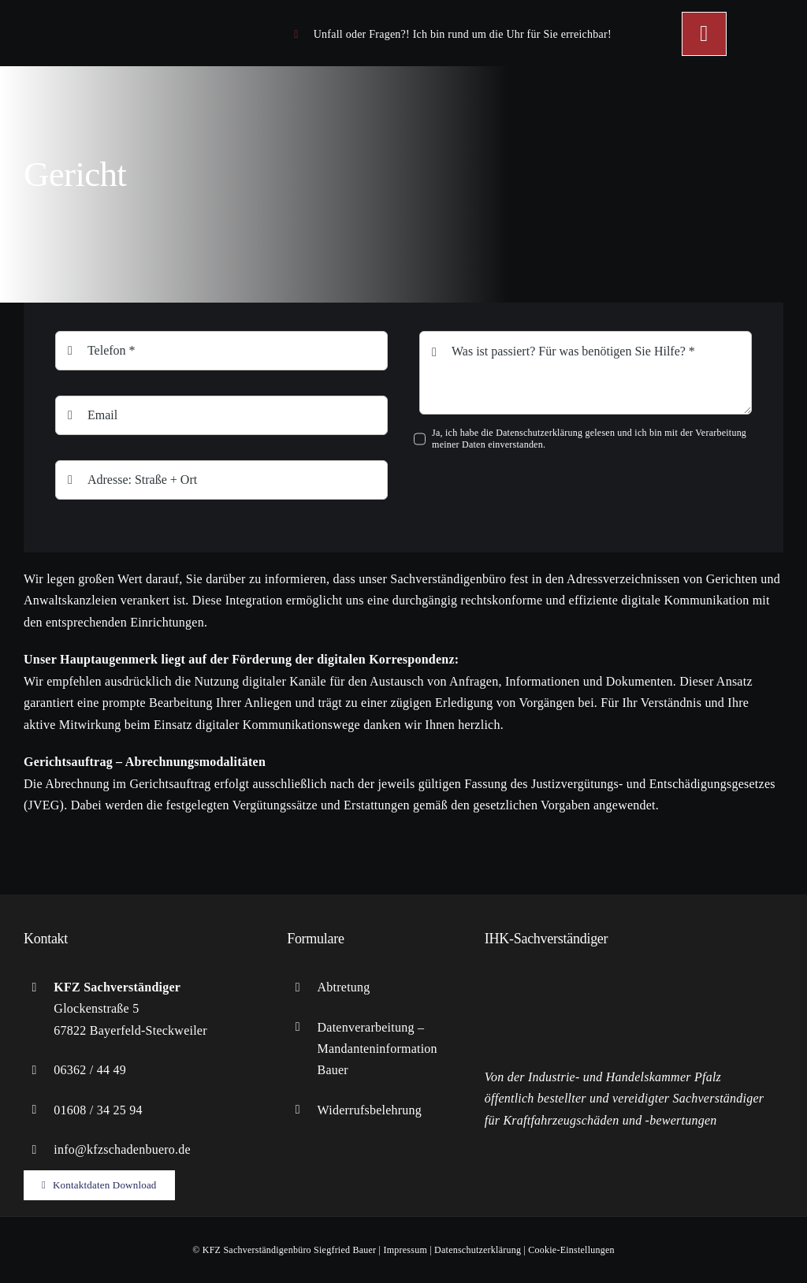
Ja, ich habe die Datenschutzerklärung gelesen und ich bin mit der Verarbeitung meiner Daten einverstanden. (589, 438)
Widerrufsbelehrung (370, 1110)
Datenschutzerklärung (477, 1249)
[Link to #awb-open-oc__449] (704, 34)
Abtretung (344, 987)
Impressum (405, 1249)
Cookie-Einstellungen (571, 1249)
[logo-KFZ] (118, 15)
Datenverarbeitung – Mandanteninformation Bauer (377, 1049)
